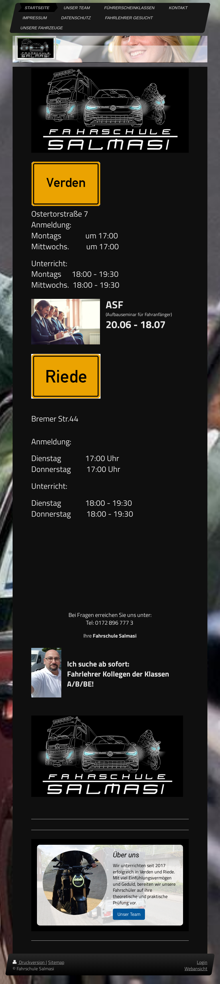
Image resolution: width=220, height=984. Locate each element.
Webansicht (195, 968)
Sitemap (56, 962)
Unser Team (128, 914)
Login (202, 962)
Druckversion (29, 962)
